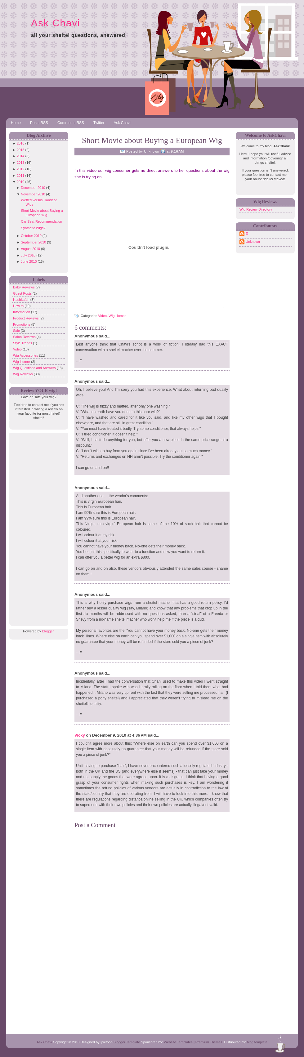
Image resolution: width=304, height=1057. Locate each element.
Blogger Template (127, 1042)
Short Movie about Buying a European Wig (152, 140)
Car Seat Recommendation (41, 221)
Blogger (47, 631)
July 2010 (28, 255)
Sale (17, 330)
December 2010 (33, 188)
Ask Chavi (55, 23)
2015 (20, 150)
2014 (20, 156)
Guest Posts (23, 293)
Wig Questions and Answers (35, 368)
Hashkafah (21, 299)
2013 (20, 162)
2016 (20, 143)
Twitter (98, 123)
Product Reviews (26, 318)
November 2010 (33, 194)
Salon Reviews (25, 337)
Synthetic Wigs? (33, 228)
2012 (20, 169)
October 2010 (31, 236)
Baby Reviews (24, 287)
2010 (20, 182)
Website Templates (178, 1042)
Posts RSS (39, 123)
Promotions (22, 324)
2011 (20, 175)
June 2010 (29, 261)
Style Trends (23, 343)
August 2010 (30, 249)
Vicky (79, 735)
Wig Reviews (23, 374)
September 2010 (33, 242)
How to (19, 306)
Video (18, 349)
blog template (257, 1042)
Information (22, 312)
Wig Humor (22, 361)
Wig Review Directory (255, 209)
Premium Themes (208, 1042)
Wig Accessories (26, 355)
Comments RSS (70, 123)
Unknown (253, 241)
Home (16, 123)
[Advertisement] (37, 526)
